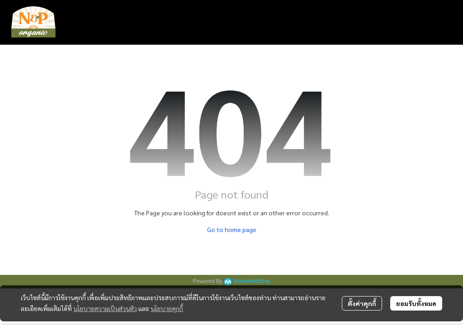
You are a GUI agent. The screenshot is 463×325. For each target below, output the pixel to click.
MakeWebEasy (251, 281)
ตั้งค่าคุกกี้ (362, 303)
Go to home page (231, 229)
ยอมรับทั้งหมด (416, 303)
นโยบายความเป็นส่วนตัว (105, 308)
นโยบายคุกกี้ (167, 308)
